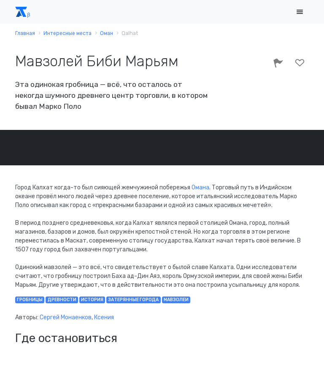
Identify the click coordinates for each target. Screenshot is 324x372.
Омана (200, 187)
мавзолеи (176, 299)
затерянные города (133, 299)
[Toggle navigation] (299, 12)
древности (62, 299)
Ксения (104, 317)
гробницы (30, 299)
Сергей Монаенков (66, 317)
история (92, 299)
